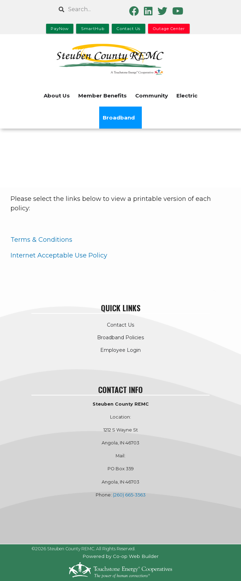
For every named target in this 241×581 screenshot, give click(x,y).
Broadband (119, 117)
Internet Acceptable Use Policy (58, 255)
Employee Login (120, 350)
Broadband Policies (120, 337)
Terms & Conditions (41, 240)
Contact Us (120, 325)
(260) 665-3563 (129, 495)
